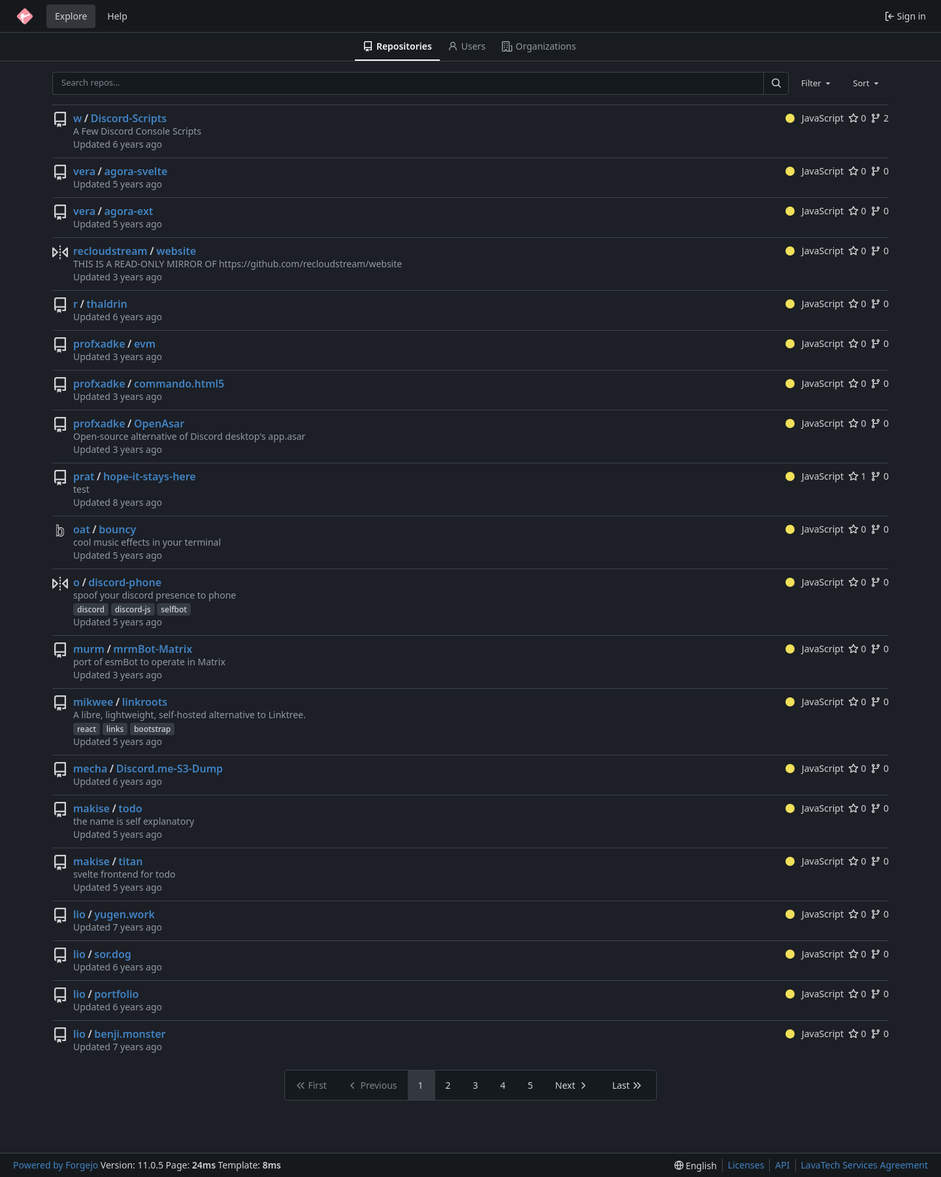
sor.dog (112, 954)
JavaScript (814, 118)
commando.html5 (179, 383)
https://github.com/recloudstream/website (310, 263)
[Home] (25, 16)
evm (145, 343)
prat (84, 476)
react (86, 729)
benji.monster (129, 1033)
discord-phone (124, 582)
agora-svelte (136, 171)
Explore (71, 16)
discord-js (133, 609)
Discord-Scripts (129, 118)
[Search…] (775, 83)
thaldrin (106, 303)
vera (84, 171)
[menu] (695, 1165)
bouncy (117, 529)
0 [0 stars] (857, 118)
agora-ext (129, 211)
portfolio (116, 994)
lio (79, 914)
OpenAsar (159, 423)
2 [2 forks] (879, 118)
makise (91, 808)
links (115, 729)
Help (117, 16)
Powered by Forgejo (55, 1165)
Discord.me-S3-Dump (169, 768)
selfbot (174, 609)
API (782, 1165)
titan (130, 861)
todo (130, 808)
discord (91, 609)
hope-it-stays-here (149, 476)
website (176, 250)
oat (81, 529)
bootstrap (152, 729)
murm (89, 648)
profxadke (99, 343)
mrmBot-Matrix (152, 648)
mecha (90, 768)
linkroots (144, 701)
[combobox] (816, 83)
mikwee (93, 701)
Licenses (746, 1165)
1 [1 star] (857, 476)
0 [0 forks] (879, 171)
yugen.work (124, 914)
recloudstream (110, 250)
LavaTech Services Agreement (864, 1165)
